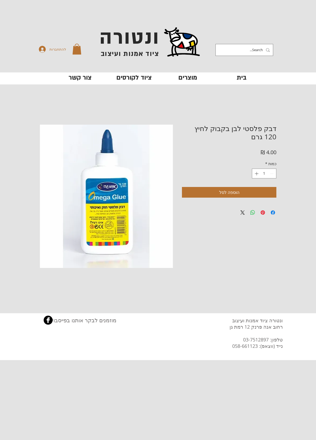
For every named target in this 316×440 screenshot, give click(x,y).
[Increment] (256, 173)
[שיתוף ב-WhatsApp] (253, 212)
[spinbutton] (264, 173)
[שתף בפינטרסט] (263, 212)
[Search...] (245, 50)
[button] (76, 49)
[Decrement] (272, 173)
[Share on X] (242, 212)
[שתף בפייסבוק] (273, 212)
